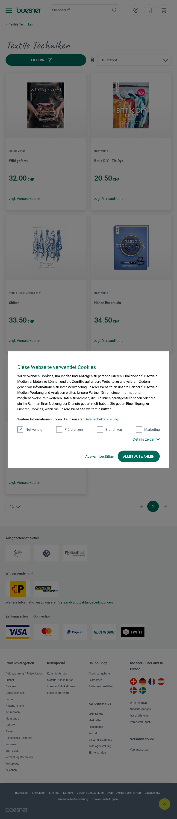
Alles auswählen (138, 456)
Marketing (148, 429)
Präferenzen (69, 429)
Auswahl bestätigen (100, 456)
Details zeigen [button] (146, 439)
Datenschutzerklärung (101, 419)
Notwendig (29, 429)
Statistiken (109, 429)
